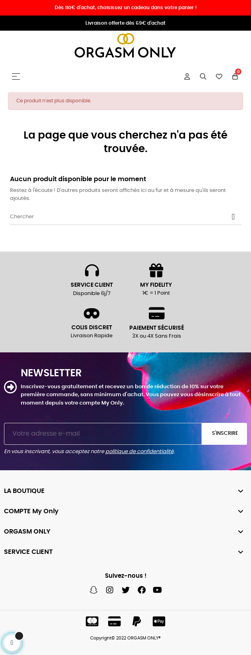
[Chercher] (125, 217)
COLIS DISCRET (91, 327)
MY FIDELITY (156, 285)
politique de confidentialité (139, 451)
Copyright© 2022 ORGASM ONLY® (125, 638)
